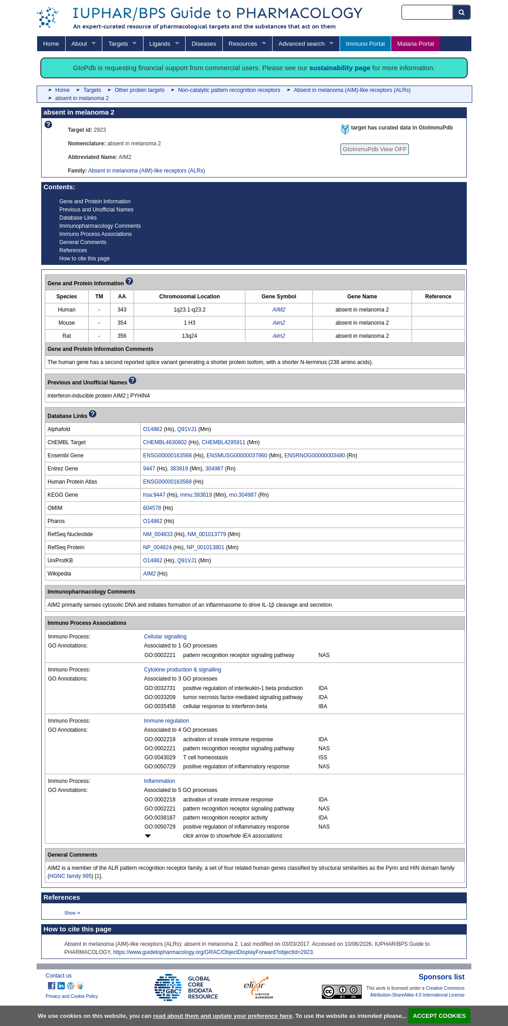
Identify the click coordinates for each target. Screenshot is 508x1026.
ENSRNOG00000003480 (314, 455)
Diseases (204, 43)
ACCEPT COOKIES (439, 1015)
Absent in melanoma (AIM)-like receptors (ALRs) (352, 90)
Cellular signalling (165, 636)
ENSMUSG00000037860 (236, 455)
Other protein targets (139, 90)
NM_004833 (158, 534)
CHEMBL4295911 (223, 442)
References (73, 250)
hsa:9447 (154, 495)
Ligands (159, 43)
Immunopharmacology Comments (100, 226)
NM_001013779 (206, 534)
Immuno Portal (365, 43)
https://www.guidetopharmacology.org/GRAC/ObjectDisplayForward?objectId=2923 (213, 952)
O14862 (153, 429)
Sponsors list (442, 977)
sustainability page (339, 68)
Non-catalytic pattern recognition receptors (229, 90)
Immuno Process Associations (95, 234)
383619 (179, 468)
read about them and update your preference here (222, 1015)
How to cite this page (84, 258)
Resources (243, 43)
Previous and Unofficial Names (96, 209)
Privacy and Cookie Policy (72, 996)
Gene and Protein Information (94, 201)
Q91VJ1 (186, 429)
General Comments (82, 242)
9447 (149, 468)
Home (51, 43)
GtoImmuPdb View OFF (375, 149)
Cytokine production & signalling (182, 669)
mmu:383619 (196, 495)
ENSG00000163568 (167, 455)
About (79, 43)
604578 (152, 508)
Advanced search (301, 43)
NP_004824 (157, 547)
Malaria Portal (415, 43)
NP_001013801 (205, 547)
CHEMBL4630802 (165, 442)
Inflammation (159, 781)
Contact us (59, 976)
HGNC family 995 (70, 876)
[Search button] (462, 12)
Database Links (78, 218)
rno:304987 (243, 495)
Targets (118, 43)
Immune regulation (166, 721)
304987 (214, 468)
